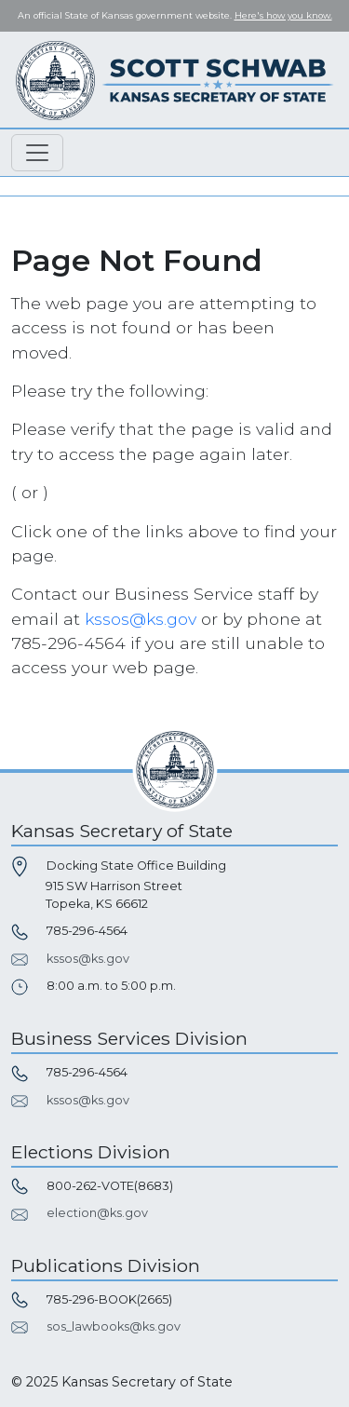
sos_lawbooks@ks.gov (114, 1326)
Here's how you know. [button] (283, 15)
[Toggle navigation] (37, 152)
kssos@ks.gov (140, 619)
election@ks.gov (97, 1213)
